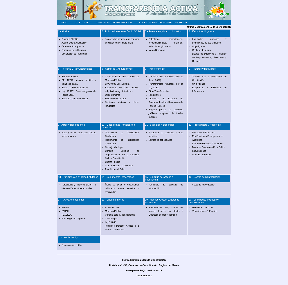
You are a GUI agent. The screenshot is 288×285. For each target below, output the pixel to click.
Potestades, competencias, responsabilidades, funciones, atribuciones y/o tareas (166, 43)
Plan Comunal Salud (115, 169)
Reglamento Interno (201, 50)
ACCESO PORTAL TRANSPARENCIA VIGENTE (163, 22)
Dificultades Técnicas (202, 207)
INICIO (63, 22)
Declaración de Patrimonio (74, 54)
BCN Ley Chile (112, 207)
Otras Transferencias (159, 91)
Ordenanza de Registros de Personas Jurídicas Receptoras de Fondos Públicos (166, 102)
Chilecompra (111, 218)
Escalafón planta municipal (75, 98)
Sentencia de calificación (74, 50)
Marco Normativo (157, 50)
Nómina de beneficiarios (160, 140)
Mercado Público (113, 211)
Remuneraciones (70, 76)
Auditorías (197, 140)
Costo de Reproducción (203, 184)
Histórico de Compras (115, 98)
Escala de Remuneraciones (75, 87)
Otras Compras (112, 95)
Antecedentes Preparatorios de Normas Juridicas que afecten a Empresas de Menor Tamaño (166, 211)
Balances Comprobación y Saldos (208, 147)
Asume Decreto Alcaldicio (74, 43)
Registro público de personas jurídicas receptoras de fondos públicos (166, 113)
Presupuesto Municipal (203, 132)
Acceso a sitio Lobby (72, 245)
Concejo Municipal (114, 147)
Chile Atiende (198, 84)
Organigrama (198, 46)
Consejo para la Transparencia (120, 215)
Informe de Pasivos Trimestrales (208, 143)
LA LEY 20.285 (82, 22)
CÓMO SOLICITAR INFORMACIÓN (114, 22)
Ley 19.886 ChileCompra (117, 84)
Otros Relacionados (201, 154)
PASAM (65, 211)
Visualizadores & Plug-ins (204, 211)
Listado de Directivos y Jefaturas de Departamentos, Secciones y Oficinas (209, 57)
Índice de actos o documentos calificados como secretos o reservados (122, 188)
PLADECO (67, 215)
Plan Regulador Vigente (73, 218)
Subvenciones (199, 151)
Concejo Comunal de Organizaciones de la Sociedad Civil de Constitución (122, 155)
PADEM (65, 207)
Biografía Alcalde (70, 39)
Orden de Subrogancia (73, 46)
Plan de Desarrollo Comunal (119, 165)
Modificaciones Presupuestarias (207, 136)
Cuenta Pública (112, 162)
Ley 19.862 (110, 222)
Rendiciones (155, 95)
